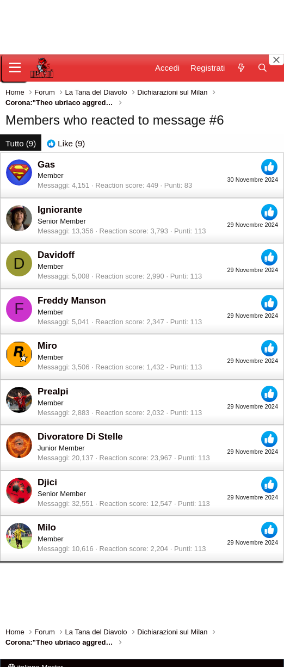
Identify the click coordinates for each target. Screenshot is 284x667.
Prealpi (53, 391)
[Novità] (240, 68)
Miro (47, 346)
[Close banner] (276, 59)
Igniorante (60, 210)
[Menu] (15, 68)
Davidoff (56, 255)
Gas (46, 164)
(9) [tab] (20, 143)
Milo (47, 527)
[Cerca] (262, 68)
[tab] (65, 143)
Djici (47, 482)
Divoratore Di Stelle (80, 436)
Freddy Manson (72, 300)
